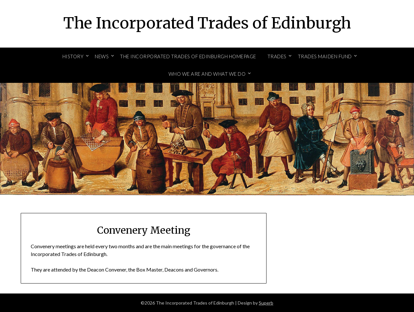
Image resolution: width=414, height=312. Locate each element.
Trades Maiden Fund (325, 56)
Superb (266, 303)
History (73, 56)
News (102, 56)
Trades (277, 56)
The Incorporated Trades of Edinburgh (207, 23)
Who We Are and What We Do (207, 74)
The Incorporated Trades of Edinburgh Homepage (188, 56)
